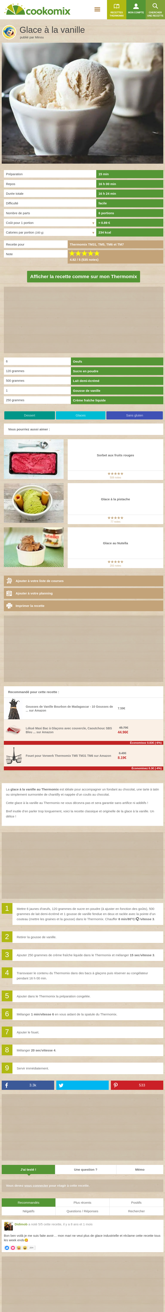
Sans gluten (134, 415)
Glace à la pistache (115, 499)
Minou (39, 37)
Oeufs (77, 361)
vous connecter (36, 1185)
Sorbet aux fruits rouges (115, 455)
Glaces (81, 415)
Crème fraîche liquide (89, 400)
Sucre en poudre (85, 371)
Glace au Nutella (115, 543)
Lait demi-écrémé (86, 381)
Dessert (29, 415)
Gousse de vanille (87, 390)
